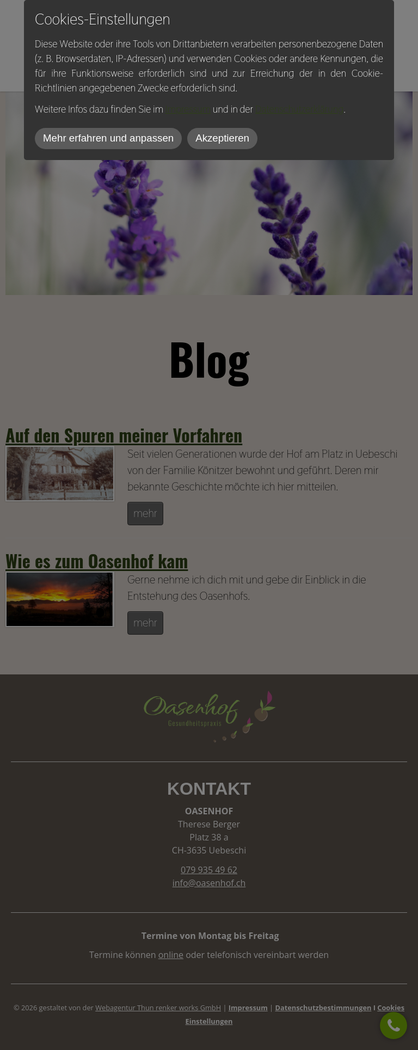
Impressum (188, 109)
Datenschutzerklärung (299, 109)
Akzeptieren (222, 138)
